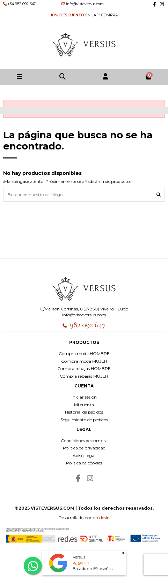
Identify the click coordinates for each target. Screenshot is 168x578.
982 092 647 (87, 325)
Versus (79, 557)
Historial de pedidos (84, 412)
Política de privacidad (84, 447)
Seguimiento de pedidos (84, 419)
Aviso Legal (84, 455)
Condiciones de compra (84, 440)
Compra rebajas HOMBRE (84, 368)
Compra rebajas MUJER (84, 376)
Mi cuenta (84, 404)
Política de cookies (84, 462)
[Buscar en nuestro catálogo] (158, 194)
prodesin (101, 517)
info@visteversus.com (84, 314)
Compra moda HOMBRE (84, 353)
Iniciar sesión (84, 397)
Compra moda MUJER (84, 361)
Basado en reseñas (92, 568)
